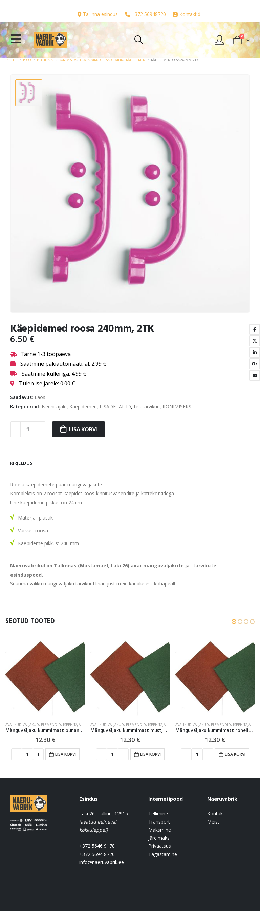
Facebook (254, 329)
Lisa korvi (83, 429)
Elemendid (51, 724)
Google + (254, 363)
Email (254, 375)
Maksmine (159, 830)
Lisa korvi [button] (65, 754)
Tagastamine (162, 854)
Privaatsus (159, 846)
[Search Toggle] (138, 39)
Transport (159, 822)
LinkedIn (254, 352)
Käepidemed (83, 406)
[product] (45, 676)
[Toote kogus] (27, 429)
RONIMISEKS (176, 406)
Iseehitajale (54, 406)
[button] (234, 621)
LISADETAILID (115, 406)
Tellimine (158, 814)
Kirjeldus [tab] (21, 463)
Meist (213, 822)
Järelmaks (159, 838)
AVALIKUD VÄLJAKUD (22, 724)
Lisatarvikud (147, 406)
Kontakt (215, 814)
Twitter (254, 340)
